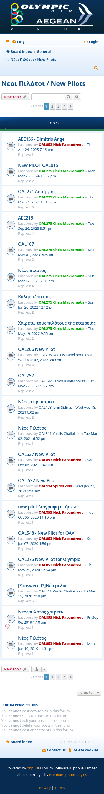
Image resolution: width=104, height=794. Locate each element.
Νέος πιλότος (32, 270)
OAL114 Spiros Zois (55, 486)
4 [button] (64, 106)
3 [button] (58, 106)
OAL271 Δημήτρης (36, 192)
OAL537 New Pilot (36, 454)
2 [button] (52, 106)
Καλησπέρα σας (34, 297)
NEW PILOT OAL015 (38, 165)
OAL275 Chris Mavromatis (62, 170)
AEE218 (25, 218)
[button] (70, 106)
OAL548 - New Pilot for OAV (46, 533)
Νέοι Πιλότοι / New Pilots (43, 83)
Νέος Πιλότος (32, 428)
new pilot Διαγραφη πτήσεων (48, 507)
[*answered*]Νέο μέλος (42, 586)
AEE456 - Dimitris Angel (42, 139)
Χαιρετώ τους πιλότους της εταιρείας (57, 323)
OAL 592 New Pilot (37, 480)
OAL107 (26, 244)
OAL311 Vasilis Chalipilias (59, 433)
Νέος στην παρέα (36, 402)
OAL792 (26, 375)
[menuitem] (18, 42)
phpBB (32, 768)
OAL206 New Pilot (36, 349)
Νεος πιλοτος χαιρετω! (41, 612)
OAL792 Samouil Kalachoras (62, 380)
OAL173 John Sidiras (55, 407)
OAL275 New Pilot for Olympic (49, 559)
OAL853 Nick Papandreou (61, 144)
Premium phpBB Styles (68, 774)
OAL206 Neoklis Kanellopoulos (64, 354)
